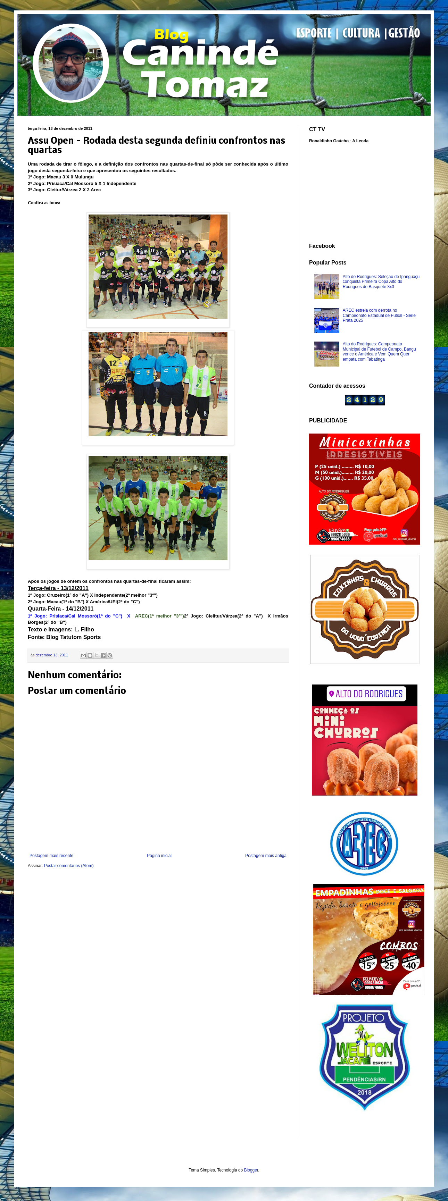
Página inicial (159, 855)
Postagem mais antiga (266, 855)
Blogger (251, 1170)
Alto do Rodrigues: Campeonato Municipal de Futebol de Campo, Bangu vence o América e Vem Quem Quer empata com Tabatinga (379, 351)
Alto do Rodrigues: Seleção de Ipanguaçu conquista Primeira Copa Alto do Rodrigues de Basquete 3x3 (381, 281)
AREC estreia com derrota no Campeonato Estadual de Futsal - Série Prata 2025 (379, 315)
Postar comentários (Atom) (69, 865)
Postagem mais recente (51, 855)
